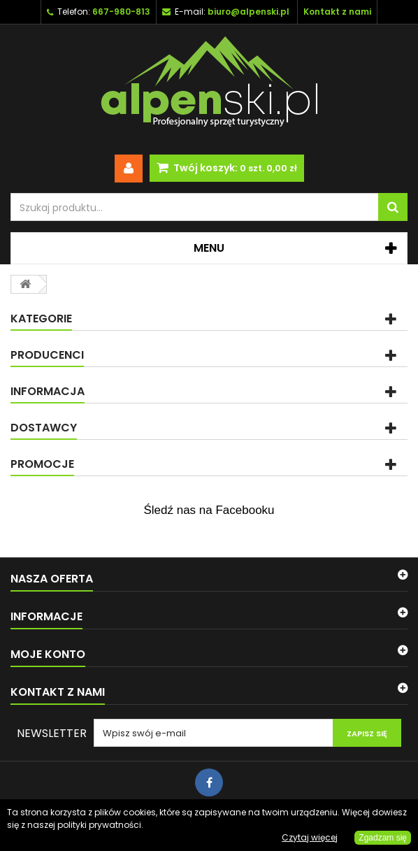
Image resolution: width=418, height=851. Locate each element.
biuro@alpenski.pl (248, 11)
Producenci (47, 355)
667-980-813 (121, 11)
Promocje (42, 464)
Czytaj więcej (310, 837)
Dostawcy (43, 428)
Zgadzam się (383, 838)
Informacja (47, 391)
